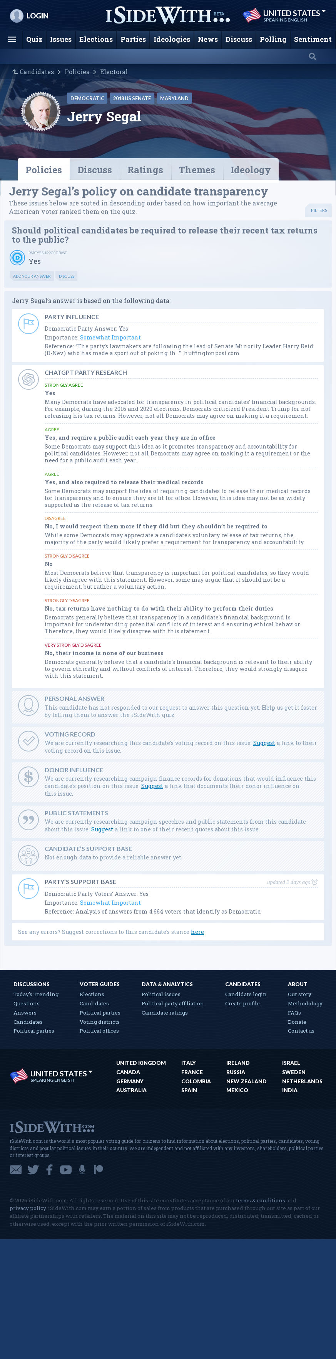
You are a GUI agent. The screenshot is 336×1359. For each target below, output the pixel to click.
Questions (26, 1003)
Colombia (196, 1081)
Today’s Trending (36, 994)
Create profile (242, 1003)
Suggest (264, 743)
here (197, 931)
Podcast (82, 1170)
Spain (189, 1090)
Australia (131, 1090)
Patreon (98, 1170)
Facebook (49, 1170)
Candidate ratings (165, 1012)
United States (294, 13)
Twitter (33, 1170)
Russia (235, 1072)
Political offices (99, 1030)
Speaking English (285, 20)
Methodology (305, 1003)
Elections (92, 994)
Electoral (114, 72)
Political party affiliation (173, 1003)
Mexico (237, 1090)
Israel (291, 1063)
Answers (25, 1012)
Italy (188, 1063)
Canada (128, 1072)
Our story (299, 994)
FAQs (294, 1012)
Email (16, 1170)
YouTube (66, 1170)
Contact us (301, 1030)
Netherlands (302, 1081)
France (192, 1072)
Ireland (238, 1063)
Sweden (294, 1072)
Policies (77, 72)
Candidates (37, 72)
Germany (130, 1081)
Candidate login (246, 994)
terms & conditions (260, 1200)
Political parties (33, 1030)
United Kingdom (141, 1063)
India (290, 1090)
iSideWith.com (52, 1126)
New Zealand (246, 1081)
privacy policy (28, 1208)
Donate (297, 1021)
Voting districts (100, 1021)
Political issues (161, 994)
